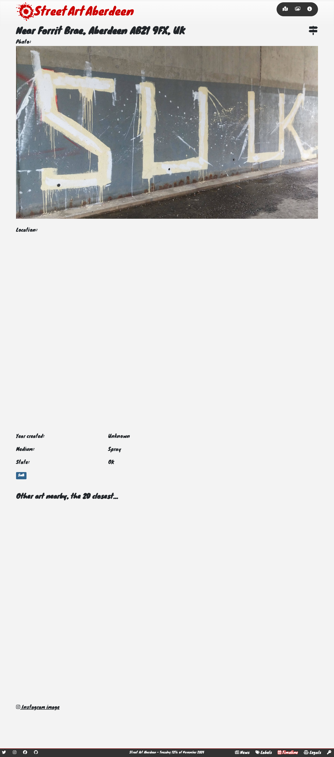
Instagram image (38, 707)
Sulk (21, 475)
